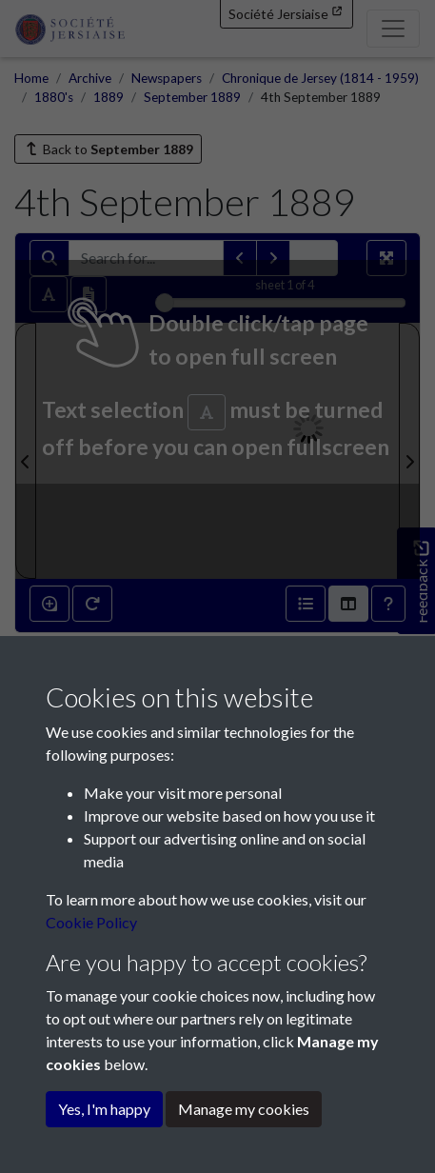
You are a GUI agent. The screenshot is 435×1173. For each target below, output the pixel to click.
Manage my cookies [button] (243, 1109)
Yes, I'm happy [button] (104, 1109)
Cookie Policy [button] (91, 922)
